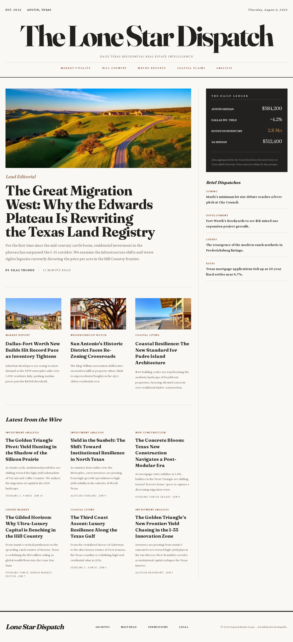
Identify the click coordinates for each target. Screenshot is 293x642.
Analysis (224, 68)
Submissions (158, 627)
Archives (102, 627)
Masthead (129, 627)
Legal (184, 627)
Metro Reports (152, 68)
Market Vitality (76, 68)
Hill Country (114, 68)
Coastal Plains (191, 68)
